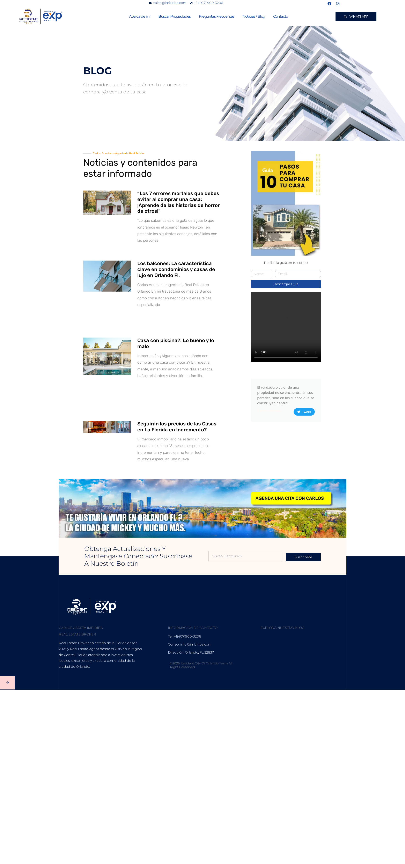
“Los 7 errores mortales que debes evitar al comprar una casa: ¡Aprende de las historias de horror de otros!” (178, 202)
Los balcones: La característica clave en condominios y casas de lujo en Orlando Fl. (176, 269)
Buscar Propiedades (174, 16)
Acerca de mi (139, 16)
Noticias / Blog (253, 16)
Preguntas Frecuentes (216, 16)
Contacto (280, 16)
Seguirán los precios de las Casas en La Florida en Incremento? (176, 427)
